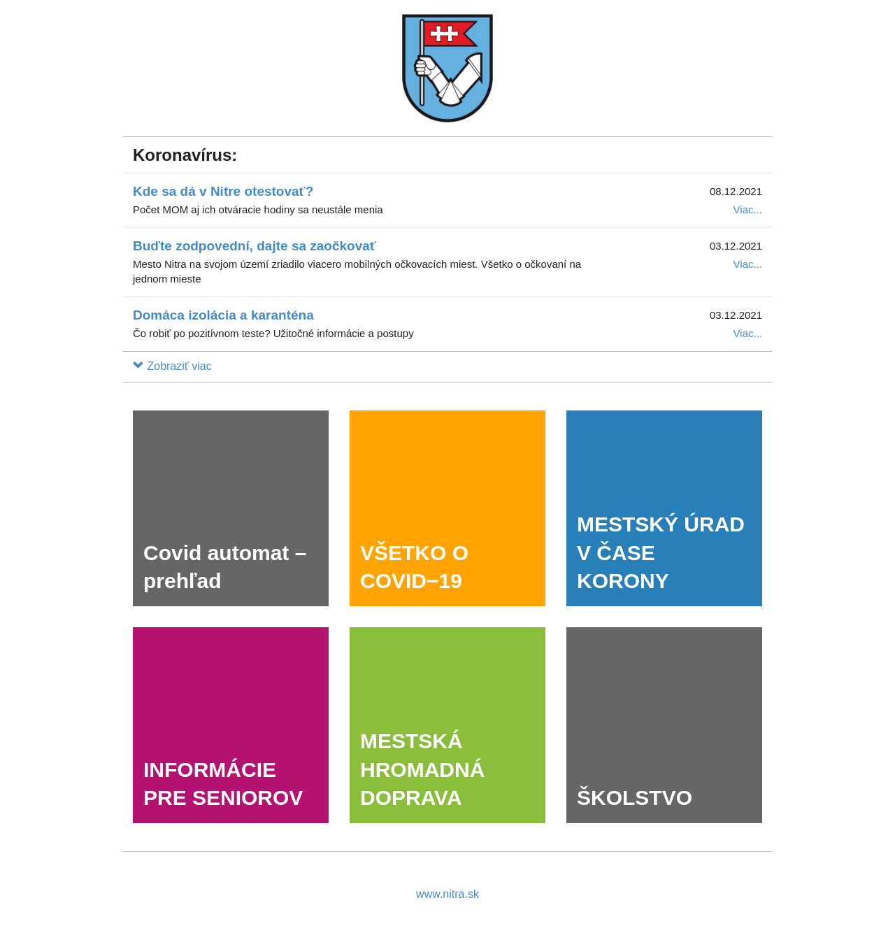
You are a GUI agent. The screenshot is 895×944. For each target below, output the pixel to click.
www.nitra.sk (447, 894)
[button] (172, 366)
